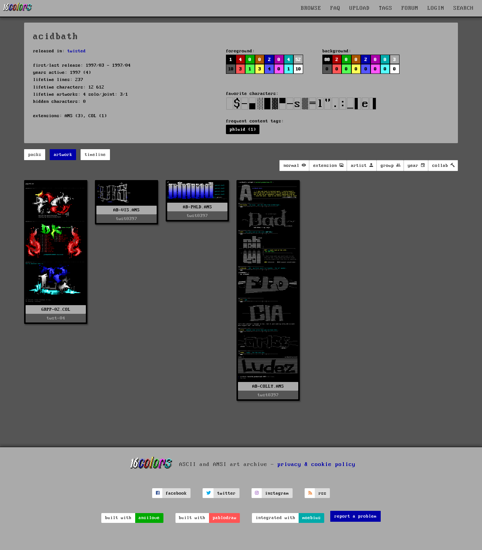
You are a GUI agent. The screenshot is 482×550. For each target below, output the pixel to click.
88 (327, 59)
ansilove (149, 517)
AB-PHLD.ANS (197, 207)
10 (230, 69)
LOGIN (435, 8)
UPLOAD (359, 8)
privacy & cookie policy (316, 464)
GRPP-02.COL (55, 309)
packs (34, 154)
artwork (63, 154)
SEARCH (463, 8)
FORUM (409, 8)
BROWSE (311, 8)
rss (322, 493)
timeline (95, 154)
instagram (277, 493)
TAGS (385, 8)
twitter (226, 493)
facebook (176, 493)
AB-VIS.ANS (126, 210)
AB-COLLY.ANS (268, 386)
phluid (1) (243, 129)
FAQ (335, 8)
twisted (76, 51)
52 (298, 59)
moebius (311, 517)
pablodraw (224, 517)
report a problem (355, 516)
